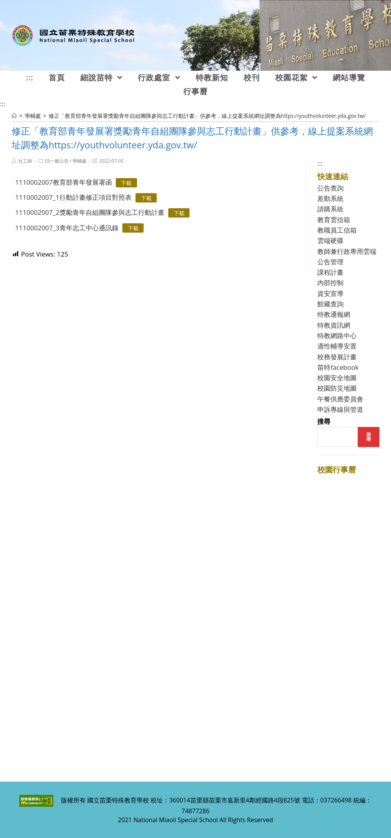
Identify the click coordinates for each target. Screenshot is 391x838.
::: (2, 103)
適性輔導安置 (337, 346)
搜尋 (323, 421)
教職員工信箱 (337, 230)
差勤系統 (330, 198)
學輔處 (79, 161)
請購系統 (330, 208)
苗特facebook (338, 367)
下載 (126, 182)
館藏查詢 (330, 303)
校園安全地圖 (337, 377)
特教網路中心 (337, 335)
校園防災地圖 (337, 388)
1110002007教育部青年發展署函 (63, 182)
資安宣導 (330, 293)
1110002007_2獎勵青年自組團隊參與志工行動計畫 (89, 212)
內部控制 (330, 282)
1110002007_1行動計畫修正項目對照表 (73, 197)
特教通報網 (333, 314)
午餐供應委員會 (340, 398)
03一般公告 (57, 161)
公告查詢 (330, 188)
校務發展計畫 (337, 356)
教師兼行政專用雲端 (346, 251)
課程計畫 (330, 272)
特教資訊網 (333, 325)
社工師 (25, 161)
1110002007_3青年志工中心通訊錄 (66, 227)
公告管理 (330, 261)
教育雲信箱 (333, 219)
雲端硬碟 (330, 240)
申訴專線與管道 (340, 409)
